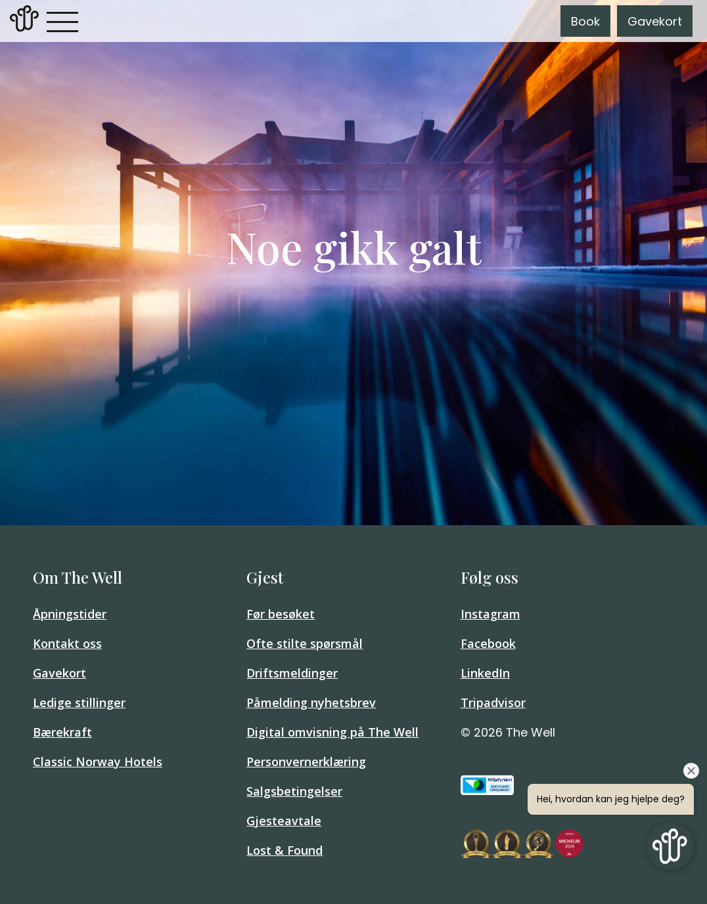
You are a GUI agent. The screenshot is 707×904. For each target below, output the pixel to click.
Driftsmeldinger (292, 673)
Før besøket (280, 614)
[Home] (24, 28)
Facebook (488, 643)
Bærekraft (62, 732)
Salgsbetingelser (294, 791)
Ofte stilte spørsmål (304, 643)
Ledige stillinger (79, 702)
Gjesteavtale (283, 821)
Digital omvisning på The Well (332, 732)
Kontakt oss (67, 643)
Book (585, 21)
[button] (62, 21)
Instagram (490, 614)
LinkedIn (485, 673)
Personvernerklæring (306, 761)
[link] (24, 21)
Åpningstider (69, 614)
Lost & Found (284, 850)
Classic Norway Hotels (97, 761)
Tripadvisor (493, 702)
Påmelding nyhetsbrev (311, 702)
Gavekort (654, 21)
